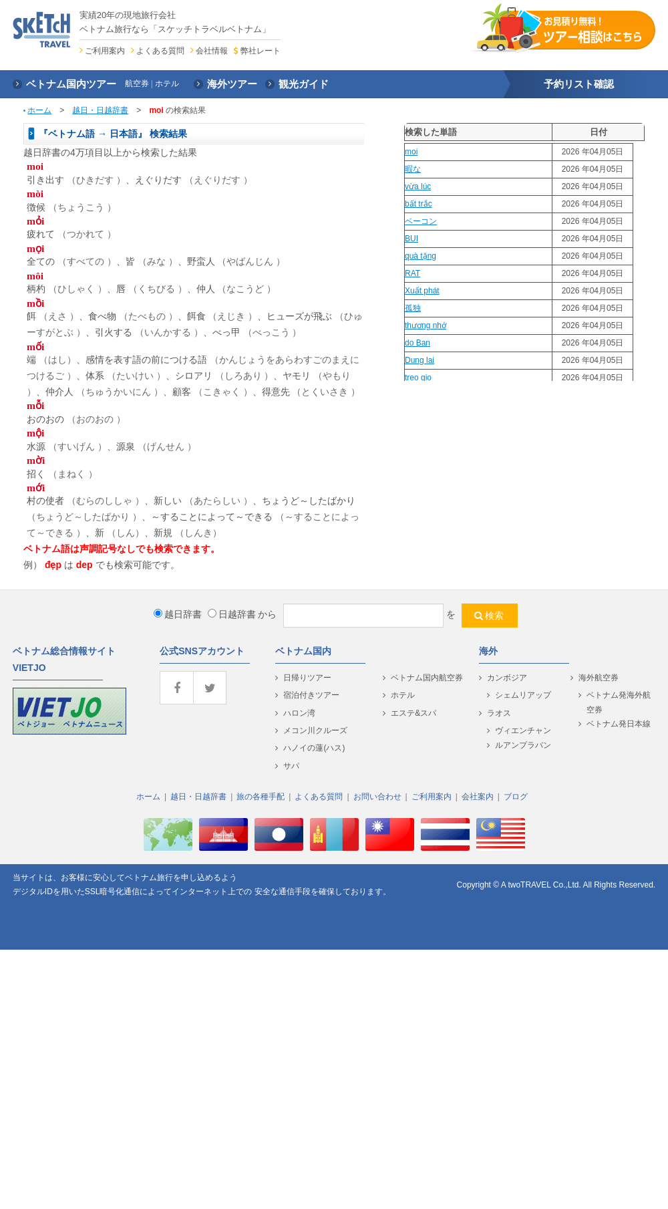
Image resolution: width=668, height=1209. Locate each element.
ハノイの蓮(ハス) (314, 748)
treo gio (418, 377)
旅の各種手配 (260, 796)
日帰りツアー (307, 677)
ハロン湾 (299, 713)
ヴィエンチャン (523, 730)
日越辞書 (232, 614)
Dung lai (419, 360)
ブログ (516, 796)
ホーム (39, 110)
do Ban (417, 343)
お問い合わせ (377, 796)
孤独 (413, 308)
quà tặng (420, 256)
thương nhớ (425, 325)
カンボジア (507, 677)
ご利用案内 (105, 50)
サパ (291, 766)
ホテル (403, 695)
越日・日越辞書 (100, 110)
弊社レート (260, 50)
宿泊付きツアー (311, 695)
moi (411, 151)
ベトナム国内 (303, 651)
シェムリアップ (523, 695)
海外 (488, 651)
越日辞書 (178, 614)
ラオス (499, 713)
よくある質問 (160, 50)
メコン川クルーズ (315, 730)
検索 (494, 615)
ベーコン (421, 221)
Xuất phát (422, 290)
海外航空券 (598, 677)
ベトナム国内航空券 (427, 677)
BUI (411, 238)
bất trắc (418, 204)
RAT (412, 273)
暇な (413, 169)
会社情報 (212, 50)
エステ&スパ (413, 713)
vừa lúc (418, 186)
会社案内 (478, 796)
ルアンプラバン (523, 745)
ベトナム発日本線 (619, 723)
